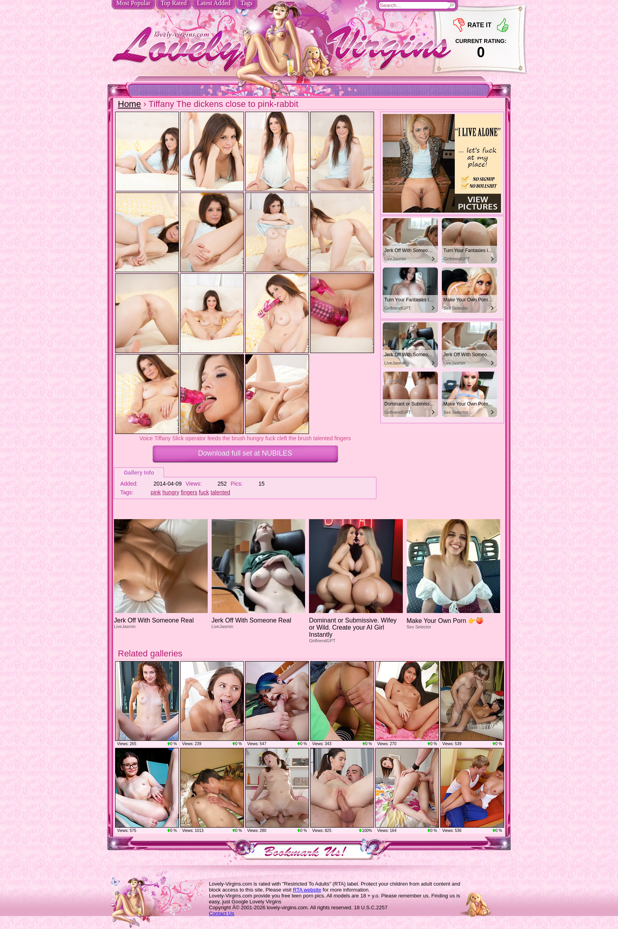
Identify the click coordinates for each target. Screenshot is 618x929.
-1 (459, 25)
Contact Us (221, 913)
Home (129, 104)
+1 (502, 25)
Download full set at (245, 453)
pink (156, 492)
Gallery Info (139, 472)
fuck (204, 492)
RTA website (307, 890)
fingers (189, 492)
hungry (170, 492)
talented (220, 492)
